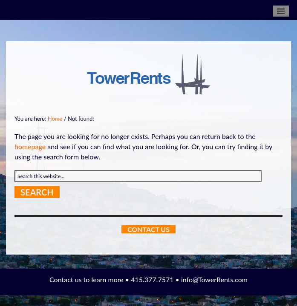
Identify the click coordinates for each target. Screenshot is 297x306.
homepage (30, 146)
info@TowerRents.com (214, 279)
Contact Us (148, 229)
